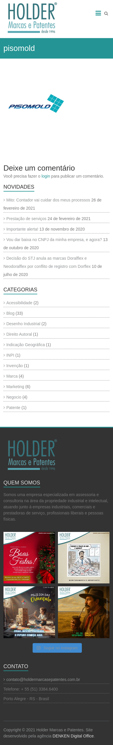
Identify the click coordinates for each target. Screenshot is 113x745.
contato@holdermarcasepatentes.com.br (43, 679)
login (45, 176)
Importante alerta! (22, 229)
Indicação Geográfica (25, 344)
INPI (10, 355)
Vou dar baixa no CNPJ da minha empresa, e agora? (54, 239)
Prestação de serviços (26, 218)
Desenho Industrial (23, 323)
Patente (13, 407)
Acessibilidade (19, 302)
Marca (12, 376)
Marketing (15, 386)
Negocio (13, 397)
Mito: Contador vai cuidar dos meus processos (48, 200)
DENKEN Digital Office (73, 736)
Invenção (14, 365)
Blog (10, 313)
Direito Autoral (19, 334)
